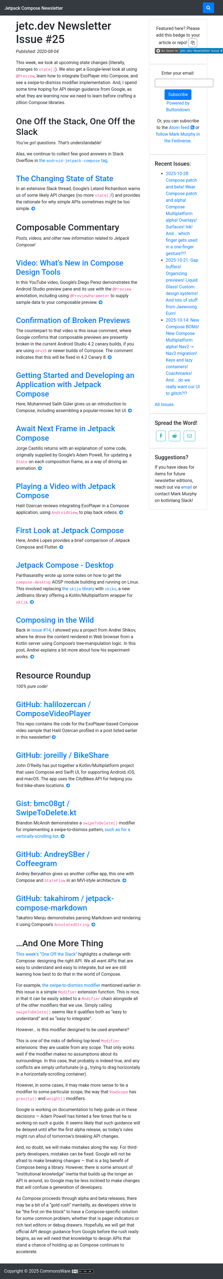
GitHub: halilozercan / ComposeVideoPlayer (53, 709)
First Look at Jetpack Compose (70, 530)
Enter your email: (178, 73)
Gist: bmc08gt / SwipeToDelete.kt (46, 808)
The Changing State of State (65, 178)
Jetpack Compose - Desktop (65, 565)
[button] (161, 436)
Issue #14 (41, 630)
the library (78, 588)
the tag (73, 160)
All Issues (164, 404)
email (186, 487)
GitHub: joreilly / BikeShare (62, 755)
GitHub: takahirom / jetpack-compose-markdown (65, 903)
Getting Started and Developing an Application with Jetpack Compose (75, 384)
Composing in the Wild (55, 620)
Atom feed (181, 127)
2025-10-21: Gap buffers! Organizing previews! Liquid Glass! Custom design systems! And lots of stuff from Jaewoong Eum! (182, 287)
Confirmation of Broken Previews (73, 320)
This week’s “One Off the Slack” (46, 954)
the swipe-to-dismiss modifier (71, 985)
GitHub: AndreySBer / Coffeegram (53, 859)
